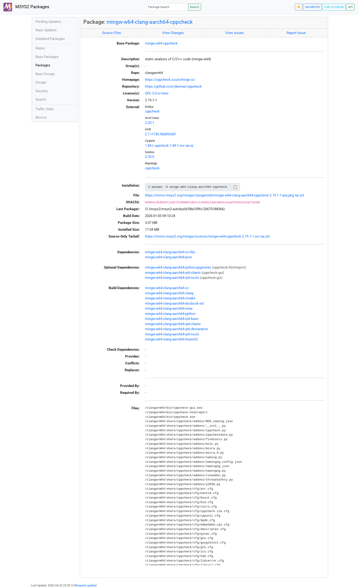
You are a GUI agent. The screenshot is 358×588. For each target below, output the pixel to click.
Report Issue (296, 33)
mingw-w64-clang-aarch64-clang (169, 293)
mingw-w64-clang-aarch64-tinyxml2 (171, 339)
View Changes (173, 33)
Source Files (111, 33)
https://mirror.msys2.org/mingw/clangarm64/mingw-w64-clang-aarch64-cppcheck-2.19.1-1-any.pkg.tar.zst (224, 195)
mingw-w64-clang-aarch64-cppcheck (150, 22)
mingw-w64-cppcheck (161, 43)
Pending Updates (48, 22)
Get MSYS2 (312, 7)
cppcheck (152, 111)
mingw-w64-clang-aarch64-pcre (168, 257)
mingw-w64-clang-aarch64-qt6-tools (172, 278)
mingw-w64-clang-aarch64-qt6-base (171, 319)
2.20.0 (149, 157)
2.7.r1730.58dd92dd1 (160, 134)
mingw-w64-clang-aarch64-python (170, 314)
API (350, 7)
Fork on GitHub (334, 7)
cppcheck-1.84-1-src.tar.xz (173, 146)
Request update (85, 585)
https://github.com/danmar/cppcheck (173, 86)
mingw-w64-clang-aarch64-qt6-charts (173, 273)
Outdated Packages (50, 39)
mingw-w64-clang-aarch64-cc (167, 288)
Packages (42, 65)
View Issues (234, 33)
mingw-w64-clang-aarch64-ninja (168, 308)
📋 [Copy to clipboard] (235, 187)
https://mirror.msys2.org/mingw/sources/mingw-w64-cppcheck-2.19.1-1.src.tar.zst (207, 236)
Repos (40, 48)
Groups (40, 82)
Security (41, 91)
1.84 (148, 146)
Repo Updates (46, 30)
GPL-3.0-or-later (156, 93)
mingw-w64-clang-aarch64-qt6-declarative (176, 329)
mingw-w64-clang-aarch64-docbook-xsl (174, 303)
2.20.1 (149, 123)
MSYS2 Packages (26, 7)
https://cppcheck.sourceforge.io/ (170, 80)
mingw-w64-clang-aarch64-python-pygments (178, 267)
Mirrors (41, 117)
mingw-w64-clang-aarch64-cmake (170, 298)
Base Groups (45, 74)
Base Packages (47, 57)
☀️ (298, 7)
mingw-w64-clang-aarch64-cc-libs (170, 252)
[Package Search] (167, 7)
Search (194, 7)
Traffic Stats (44, 109)
